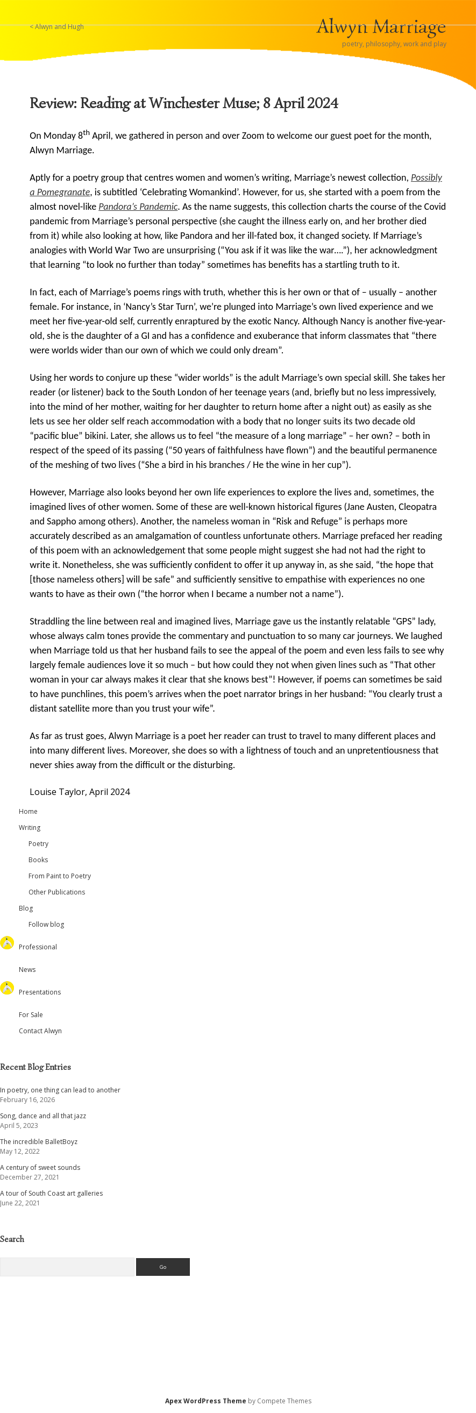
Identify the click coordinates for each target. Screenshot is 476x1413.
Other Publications (57, 892)
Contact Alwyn (40, 1030)
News (27, 969)
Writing (29, 827)
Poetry (38, 843)
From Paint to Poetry (60, 876)
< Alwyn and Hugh (57, 26)
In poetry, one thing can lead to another (60, 1090)
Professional (38, 947)
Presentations (40, 992)
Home (28, 811)
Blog (26, 908)
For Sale (31, 1014)
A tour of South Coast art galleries (51, 1193)
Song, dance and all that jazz (43, 1115)
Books (38, 859)
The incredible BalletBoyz (38, 1141)
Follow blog (46, 924)
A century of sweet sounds (40, 1167)
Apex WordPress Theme (205, 1400)
